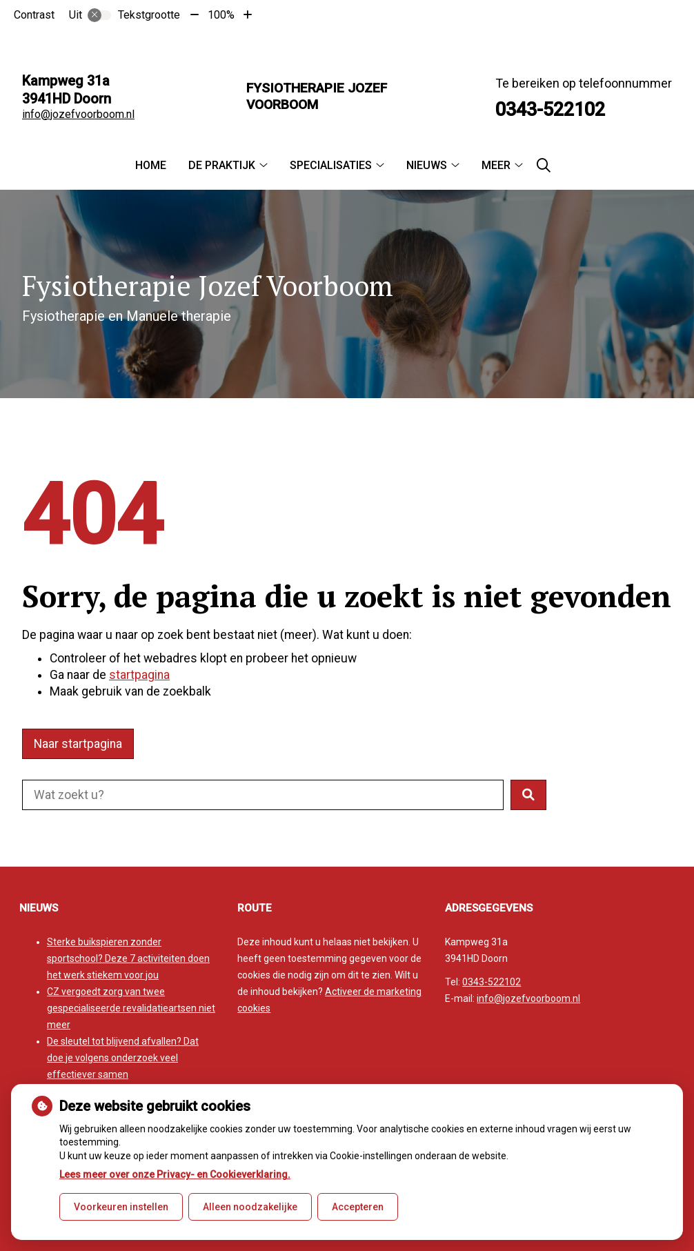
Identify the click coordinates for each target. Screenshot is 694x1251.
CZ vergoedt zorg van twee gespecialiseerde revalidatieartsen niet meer (131, 1008)
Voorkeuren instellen (121, 1206)
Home (150, 165)
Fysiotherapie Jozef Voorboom (316, 96)
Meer (496, 165)
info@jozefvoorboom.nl (78, 114)
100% (221, 14)
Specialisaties (331, 165)
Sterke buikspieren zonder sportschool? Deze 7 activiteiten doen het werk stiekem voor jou (128, 958)
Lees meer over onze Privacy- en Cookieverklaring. (174, 1174)
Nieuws (426, 165)
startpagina (139, 675)
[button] (528, 795)
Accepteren (358, 1206)
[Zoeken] (543, 165)
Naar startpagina (78, 744)
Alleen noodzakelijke (250, 1206)
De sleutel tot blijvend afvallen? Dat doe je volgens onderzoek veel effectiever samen (123, 1058)
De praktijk (221, 165)
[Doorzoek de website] (263, 795)
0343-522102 (491, 981)
